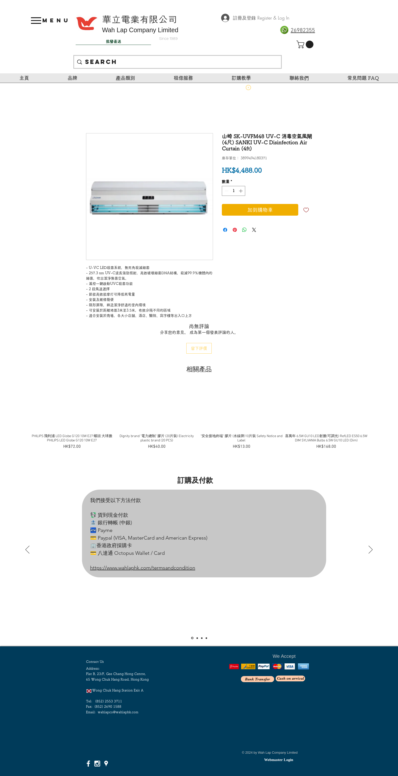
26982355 (303, 30)
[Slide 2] (197, 638)
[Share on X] (254, 230)
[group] (199, 417)
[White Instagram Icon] (97, 764)
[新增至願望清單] (306, 210)
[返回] (27, 550)
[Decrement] (226, 191)
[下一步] (371, 550)
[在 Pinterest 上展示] (235, 230)
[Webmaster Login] (278, 760)
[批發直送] (113, 41)
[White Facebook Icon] (88, 764)
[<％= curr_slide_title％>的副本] (206, 638)
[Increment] (241, 191)
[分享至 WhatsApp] (244, 230)
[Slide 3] (202, 638)
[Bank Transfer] (257, 679)
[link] (305, 44)
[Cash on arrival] (290, 678)
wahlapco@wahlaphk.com (118, 712)
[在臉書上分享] (225, 230)
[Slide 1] (192, 638)
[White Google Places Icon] (106, 764)
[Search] (177, 62)
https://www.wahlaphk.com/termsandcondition (142, 568)
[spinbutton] (233, 191)
